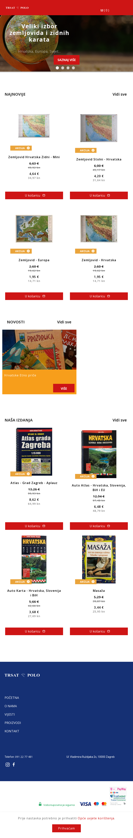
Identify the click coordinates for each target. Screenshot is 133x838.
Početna (13, 693)
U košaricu (35, 193)
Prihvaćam (66, 828)
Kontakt (13, 726)
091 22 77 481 (25, 752)
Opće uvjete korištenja (96, 818)
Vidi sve (118, 94)
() (105, 8)
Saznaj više (67, 60)
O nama (12, 701)
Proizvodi (14, 718)
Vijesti (11, 710)
